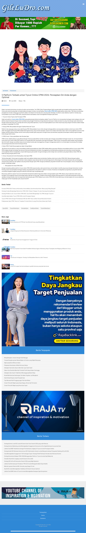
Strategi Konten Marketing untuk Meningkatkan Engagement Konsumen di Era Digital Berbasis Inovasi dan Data (32, 446)
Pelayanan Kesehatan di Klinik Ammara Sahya (16, 365)
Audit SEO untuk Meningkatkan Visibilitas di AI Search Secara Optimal (22, 468)
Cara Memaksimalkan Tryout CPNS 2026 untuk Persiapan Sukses (18, 196)
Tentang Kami (43, 512)
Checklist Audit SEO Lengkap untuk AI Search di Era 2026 (18, 458)
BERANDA (5, 90)
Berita (43, 515)
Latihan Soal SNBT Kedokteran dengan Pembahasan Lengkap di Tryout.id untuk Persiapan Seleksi (29, 448)
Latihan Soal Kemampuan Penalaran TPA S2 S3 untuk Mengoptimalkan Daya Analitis (26, 463)
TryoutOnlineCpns (14, 208)
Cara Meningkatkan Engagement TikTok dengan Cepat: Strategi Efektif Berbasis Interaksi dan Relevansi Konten (32, 453)
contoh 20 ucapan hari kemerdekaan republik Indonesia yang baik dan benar (29, 266)
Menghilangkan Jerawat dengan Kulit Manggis (16, 357)
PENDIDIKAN (13, 90)
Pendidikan (12, 220)
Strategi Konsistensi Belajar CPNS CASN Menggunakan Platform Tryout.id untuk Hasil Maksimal (28, 456)
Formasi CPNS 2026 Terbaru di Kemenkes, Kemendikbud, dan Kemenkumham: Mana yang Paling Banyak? (29, 188)
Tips (11, 238)
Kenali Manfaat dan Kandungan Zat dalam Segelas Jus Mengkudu (21, 375)
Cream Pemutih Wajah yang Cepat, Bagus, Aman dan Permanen (20, 383)
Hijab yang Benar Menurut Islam (12, 362)
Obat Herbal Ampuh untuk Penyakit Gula (14, 378)
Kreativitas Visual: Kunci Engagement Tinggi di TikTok (23, 239)
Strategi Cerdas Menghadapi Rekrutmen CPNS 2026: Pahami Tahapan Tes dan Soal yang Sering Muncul (28, 191)
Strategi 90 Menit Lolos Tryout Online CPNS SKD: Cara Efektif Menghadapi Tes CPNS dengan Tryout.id (27, 193)
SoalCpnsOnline (34, 208)
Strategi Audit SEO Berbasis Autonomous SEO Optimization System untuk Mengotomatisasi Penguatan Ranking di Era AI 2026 (36, 451)
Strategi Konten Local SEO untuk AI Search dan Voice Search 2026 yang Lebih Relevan (26, 443)
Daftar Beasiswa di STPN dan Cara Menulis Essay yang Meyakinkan (27, 222)
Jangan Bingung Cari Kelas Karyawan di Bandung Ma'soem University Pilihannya (30, 231)
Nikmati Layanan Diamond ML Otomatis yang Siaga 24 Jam (19, 466)
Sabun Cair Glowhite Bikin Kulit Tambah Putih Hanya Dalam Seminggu (22, 370)
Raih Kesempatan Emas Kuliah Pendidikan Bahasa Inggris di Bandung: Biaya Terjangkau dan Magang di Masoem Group (40, 248)
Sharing (12, 264)
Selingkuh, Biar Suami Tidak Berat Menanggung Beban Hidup (19, 373)
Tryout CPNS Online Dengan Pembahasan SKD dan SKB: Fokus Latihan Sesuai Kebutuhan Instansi (26, 198)
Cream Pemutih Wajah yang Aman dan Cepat (15, 385)
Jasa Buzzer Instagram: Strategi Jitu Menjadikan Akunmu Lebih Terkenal (29, 257)
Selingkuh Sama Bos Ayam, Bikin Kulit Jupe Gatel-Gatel (18, 367)
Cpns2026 (5, 208)
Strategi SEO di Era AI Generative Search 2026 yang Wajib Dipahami (21, 461)
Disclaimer (43, 518)
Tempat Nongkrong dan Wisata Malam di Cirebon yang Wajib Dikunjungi (22, 360)
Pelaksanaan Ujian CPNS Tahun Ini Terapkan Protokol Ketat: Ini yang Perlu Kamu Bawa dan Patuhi (26, 201)
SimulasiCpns (24, 208)
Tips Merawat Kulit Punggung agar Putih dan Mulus (17, 380)
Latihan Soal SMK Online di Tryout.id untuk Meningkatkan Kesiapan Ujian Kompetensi (25, 471)
